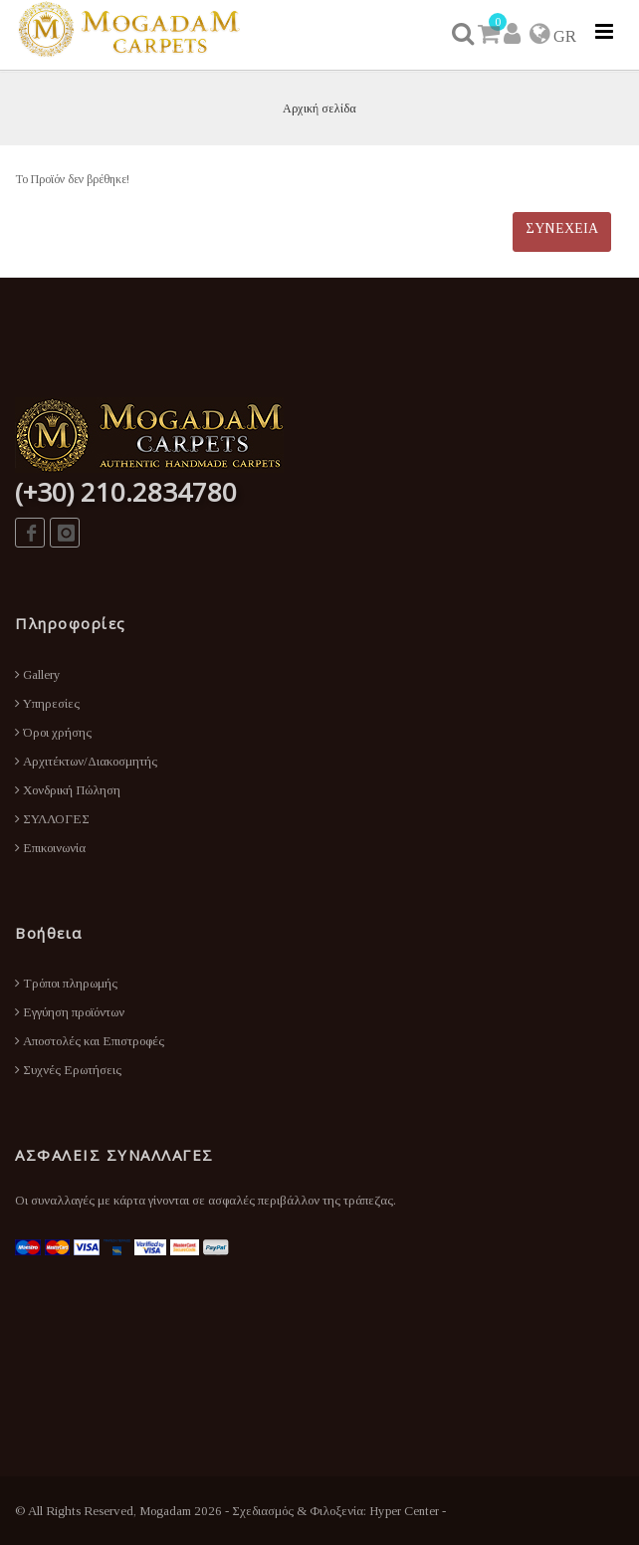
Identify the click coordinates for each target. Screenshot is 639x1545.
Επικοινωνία (50, 847)
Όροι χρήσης (53, 732)
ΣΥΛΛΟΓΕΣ (52, 818)
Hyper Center (404, 1510)
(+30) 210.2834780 (126, 492)
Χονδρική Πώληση (67, 789)
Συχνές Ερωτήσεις (68, 1069)
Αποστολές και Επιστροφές (89, 1040)
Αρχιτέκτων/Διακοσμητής (86, 761)
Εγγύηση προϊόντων (69, 1011)
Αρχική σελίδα (319, 108)
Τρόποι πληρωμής (66, 983)
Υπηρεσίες (47, 703)
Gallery (38, 674)
